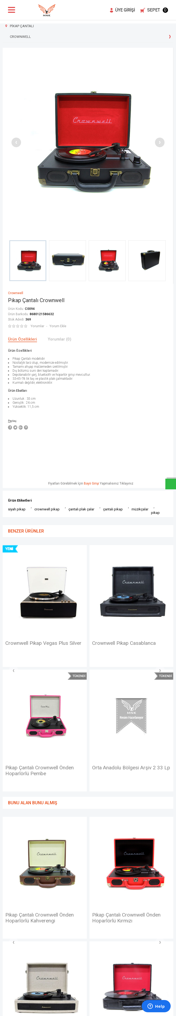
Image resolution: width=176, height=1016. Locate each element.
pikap (155, 513)
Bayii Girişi (91, 483)
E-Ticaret (72, 1009)
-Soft (61, 1009)
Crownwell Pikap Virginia (121, 643)
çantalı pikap (113, 509)
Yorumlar (37, 326)
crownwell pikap (47, 509)
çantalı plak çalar (81, 509)
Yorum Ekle (57, 326)
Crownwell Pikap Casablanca (38, 643)
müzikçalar (140, 509)
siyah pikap (17, 509)
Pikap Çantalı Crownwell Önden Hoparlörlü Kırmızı (41, 797)
